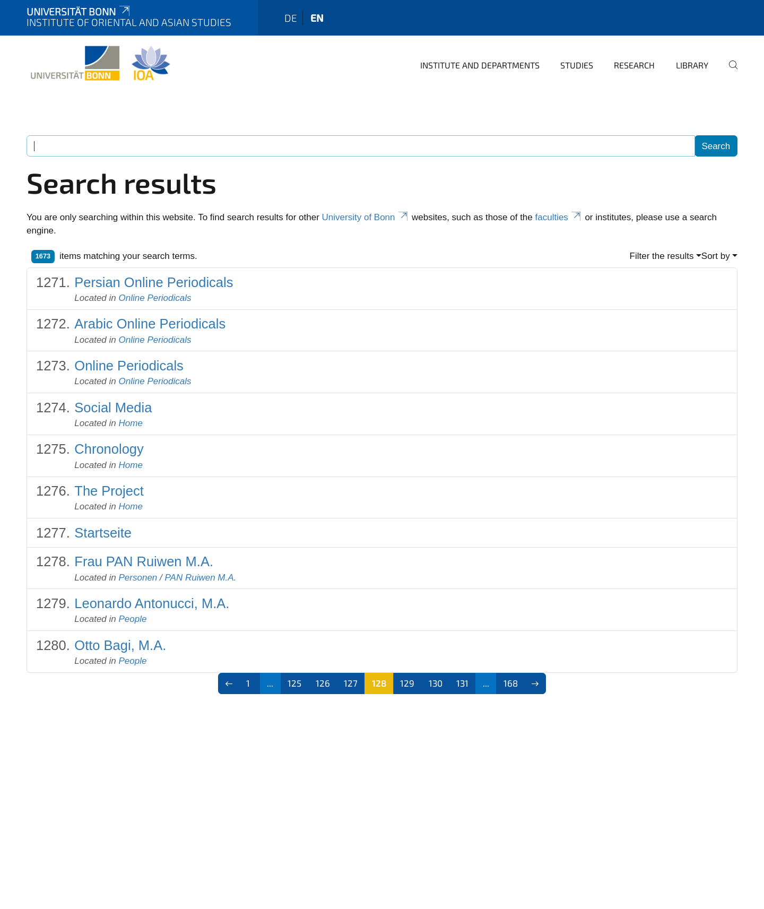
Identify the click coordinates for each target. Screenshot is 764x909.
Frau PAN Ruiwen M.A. (143, 561)
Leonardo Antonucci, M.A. (151, 603)
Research (634, 65)
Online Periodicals (155, 298)
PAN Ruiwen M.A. (200, 578)
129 (407, 683)
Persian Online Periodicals (153, 282)
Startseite (103, 532)
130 (435, 683)
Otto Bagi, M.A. (120, 645)
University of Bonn (366, 217)
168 (510, 683)
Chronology (108, 448)
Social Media (113, 407)
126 (323, 683)
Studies (576, 65)
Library (692, 65)
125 (294, 683)
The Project (108, 490)
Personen (138, 578)
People (133, 619)
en (317, 18)
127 (351, 683)
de (290, 18)
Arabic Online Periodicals (149, 323)
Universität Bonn (79, 11)
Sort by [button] (715, 256)
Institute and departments (480, 65)
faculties (559, 217)
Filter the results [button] (662, 256)
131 (462, 683)
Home (131, 423)
